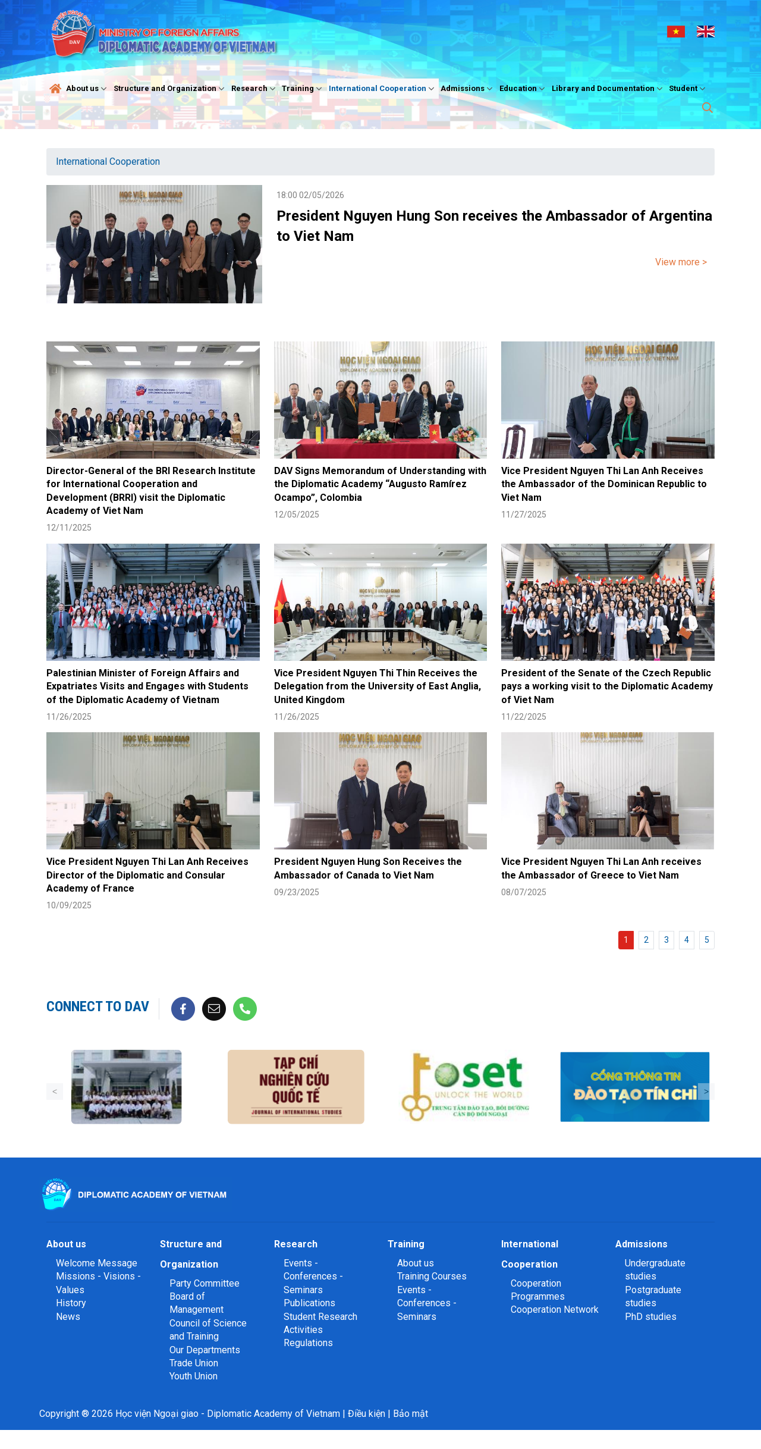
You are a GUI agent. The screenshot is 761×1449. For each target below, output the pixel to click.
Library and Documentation (608, 88)
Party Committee (204, 1283)
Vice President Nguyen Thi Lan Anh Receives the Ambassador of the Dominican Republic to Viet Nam (604, 484)
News (68, 1316)
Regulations (308, 1342)
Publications (309, 1303)
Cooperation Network (555, 1309)
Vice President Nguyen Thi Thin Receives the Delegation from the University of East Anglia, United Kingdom (377, 686)
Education (523, 88)
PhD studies (651, 1316)
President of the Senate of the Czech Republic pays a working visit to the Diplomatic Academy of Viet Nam (607, 686)
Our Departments (204, 1350)
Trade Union (193, 1363)
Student (688, 88)
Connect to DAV (97, 1006)
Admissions (468, 88)
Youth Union (193, 1376)
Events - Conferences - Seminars (313, 1276)
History (71, 1303)
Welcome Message (96, 1263)
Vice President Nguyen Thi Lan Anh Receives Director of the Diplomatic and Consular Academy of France (147, 875)
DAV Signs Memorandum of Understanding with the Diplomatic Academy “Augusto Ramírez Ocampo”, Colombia (380, 484)
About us (87, 88)
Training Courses (432, 1276)
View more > (681, 262)
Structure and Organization (170, 88)
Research (254, 88)
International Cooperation (383, 88)
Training (303, 88)
